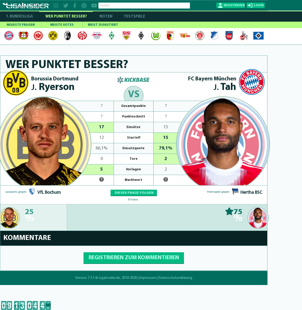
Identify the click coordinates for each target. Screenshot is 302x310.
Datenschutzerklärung (175, 278)
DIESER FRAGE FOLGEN (134, 193)
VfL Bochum (49, 192)
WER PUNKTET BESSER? (66, 17)
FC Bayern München (212, 79)
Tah (224, 87)
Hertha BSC (251, 192)
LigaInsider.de (109, 278)
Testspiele (134, 17)
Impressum (147, 278)
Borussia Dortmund (55, 79)
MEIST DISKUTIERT (103, 25)
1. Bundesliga (19, 17)
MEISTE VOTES (62, 25)
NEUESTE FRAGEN (21, 25)
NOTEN (105, 17)
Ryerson (53, 87)
